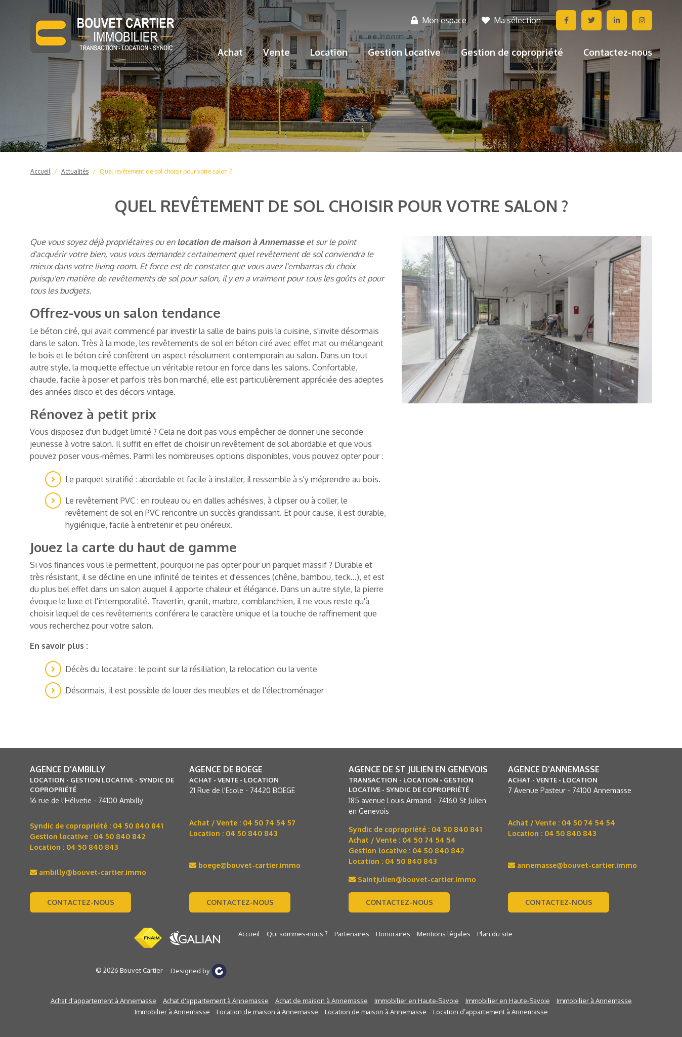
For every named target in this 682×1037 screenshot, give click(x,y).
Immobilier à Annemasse (594, 1001)
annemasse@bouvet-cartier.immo (572, 865)
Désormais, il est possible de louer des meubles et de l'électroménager (194, 690)
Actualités (75, 171)
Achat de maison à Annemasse (321, 1001)
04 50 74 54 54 (429, 840)
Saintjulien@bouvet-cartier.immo (412, 879)
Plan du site (495, 934)
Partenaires (351, 934)
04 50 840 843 (92, 847)
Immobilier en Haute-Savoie (416, 1001)
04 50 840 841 (138, 825)
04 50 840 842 (119, 836)
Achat (230, 52)
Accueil (40, 171)
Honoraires (393, 934)
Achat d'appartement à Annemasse (103, 1001)
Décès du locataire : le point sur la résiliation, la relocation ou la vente (191, 669)
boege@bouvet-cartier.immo (245, 865)
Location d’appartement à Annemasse (490, 1012)
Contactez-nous (617, 52)
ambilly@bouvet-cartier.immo (88, 872)
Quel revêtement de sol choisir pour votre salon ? (166, 171)
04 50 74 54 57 (269, 822)
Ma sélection (511, 20)
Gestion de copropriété (512, 52)
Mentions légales (444, 934)
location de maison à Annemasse (240, 242)
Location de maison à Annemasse (267, 1012)
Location (329, 52)
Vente (276, 52)
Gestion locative (404, 52)
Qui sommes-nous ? (297, 934)
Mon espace (438, 20)
